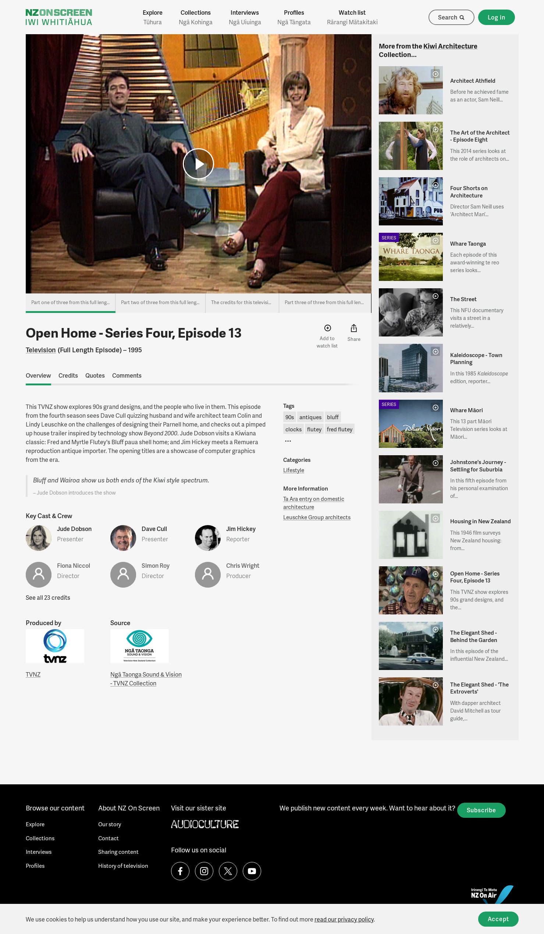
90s (289, 417)
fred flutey (339, 429)
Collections (196, 17)
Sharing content (118, 852)
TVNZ (33, 674)
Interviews (245, 17)
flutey (314, 429)
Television (41, 349)
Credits (68, 375)
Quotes (95, 375)
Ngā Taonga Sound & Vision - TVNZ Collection (146, 678)
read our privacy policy (344, 919)
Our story (109, 824)
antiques (310, 417)
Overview (38, 375)
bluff (333, 417)
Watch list (352, 17)
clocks (293, 429)
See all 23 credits (48, 597)
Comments (127, 375)
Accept (498, 919)
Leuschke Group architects (317, 517)
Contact (108, 838)
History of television (123, 866)
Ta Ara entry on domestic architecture (313, 503)
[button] (198, 163)
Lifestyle (293, 470)
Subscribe (481, 810)
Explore (153, 17)
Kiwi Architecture (450, 45)
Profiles (294, 17)
